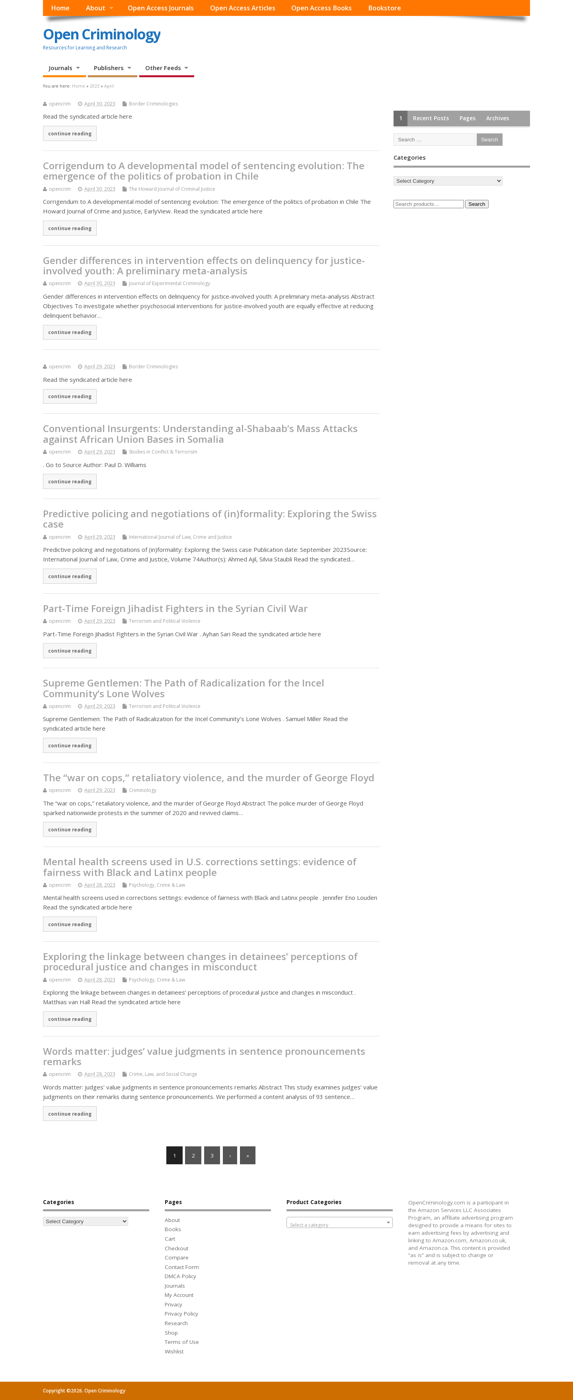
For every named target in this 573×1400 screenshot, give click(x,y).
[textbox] (339, 1225)
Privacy (173, 1304)
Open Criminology (101, 34)
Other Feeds (163, 68)
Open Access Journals (161, 8)
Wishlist (174, 1351)
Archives (497, 118)
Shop (171, 1332)
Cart (170, 1238)
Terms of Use (182, 1341)
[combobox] (339, 1222)
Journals (60, 68)
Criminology (142, 790)
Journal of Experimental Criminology (169, 283)
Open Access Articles (242, 8)
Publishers (109, 68)
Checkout (176, 1248)
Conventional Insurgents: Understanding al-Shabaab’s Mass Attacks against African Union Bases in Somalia (200, 433)
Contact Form (182, 1267)
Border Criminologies (153, 103)
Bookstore (384, 8)
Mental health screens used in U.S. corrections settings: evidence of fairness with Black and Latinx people (200, 866)
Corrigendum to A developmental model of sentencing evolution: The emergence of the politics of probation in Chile (203, 170)
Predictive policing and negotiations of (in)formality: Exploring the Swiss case (210, 518)
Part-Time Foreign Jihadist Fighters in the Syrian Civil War (175, 608)
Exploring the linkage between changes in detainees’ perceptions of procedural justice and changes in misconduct (200, 961)
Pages (468, 118)
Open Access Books (321, 8)
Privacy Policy (181, 1313)
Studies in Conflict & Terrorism (163, 451)
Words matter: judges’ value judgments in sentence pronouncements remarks (204, 1056)
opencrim (60, 103)
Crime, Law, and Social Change (163, 1074)
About (95, 8)
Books (173, 1229)
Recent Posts (431, 118)
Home (60, 8)
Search (476, 204)
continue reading (70, 133)
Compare (177, 1257)
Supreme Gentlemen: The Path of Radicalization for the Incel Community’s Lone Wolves (183, 688)
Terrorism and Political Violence (165, 621)
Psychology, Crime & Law (157, 885)
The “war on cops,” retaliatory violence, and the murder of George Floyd (208, 777)
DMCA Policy (180, 1276)
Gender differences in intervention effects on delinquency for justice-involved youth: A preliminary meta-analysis (204, 265)
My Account (179, 1294)
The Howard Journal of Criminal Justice (172, 189)
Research (176, 1323)
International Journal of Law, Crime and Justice (180, 537)
